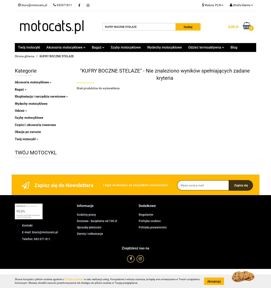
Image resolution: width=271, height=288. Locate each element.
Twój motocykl (29, 47)
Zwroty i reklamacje (90, 233)
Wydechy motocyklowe (164, 47)
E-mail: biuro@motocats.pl (40, 232)
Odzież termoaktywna (206, 47)
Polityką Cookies (73, 279)
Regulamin (146, 214)
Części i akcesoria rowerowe (35, 125)
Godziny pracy (86, 214)
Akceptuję (214, 281)
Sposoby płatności (89, 227)
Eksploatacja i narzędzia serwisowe (41, 96)
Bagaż (98, 47)
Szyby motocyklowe (126, 47)
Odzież (21, 111)
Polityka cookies (150, 221)
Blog (234, 47)
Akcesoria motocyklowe (66, 47)
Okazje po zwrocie (28, 132)
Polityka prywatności (153, 227)
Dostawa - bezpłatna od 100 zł (97, 221)
